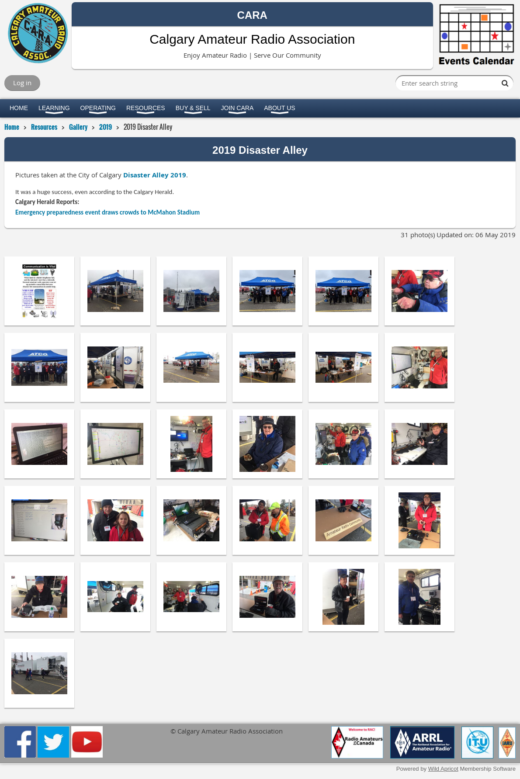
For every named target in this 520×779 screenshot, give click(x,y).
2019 (105, 127)
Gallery (78, 127)
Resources (44, 127)
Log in (22, 82)
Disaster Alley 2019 (154, 175)
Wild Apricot (443, 768)
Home (11, 127)
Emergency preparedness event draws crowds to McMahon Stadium (107, 212)
